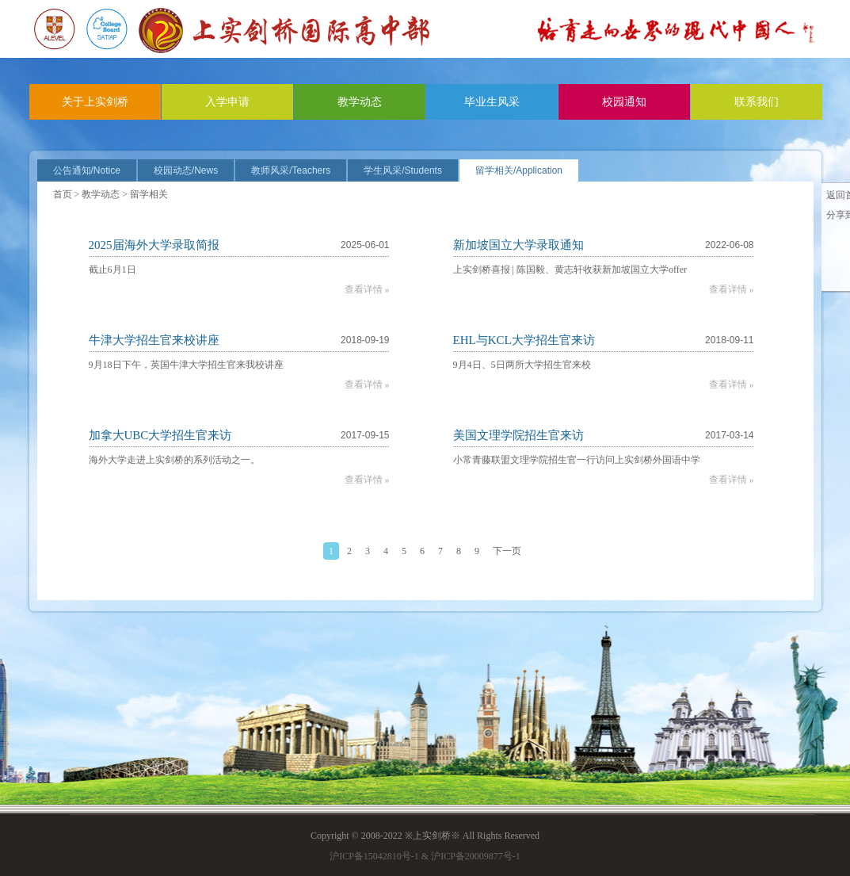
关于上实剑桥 (95, 102)
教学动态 (359, 102)
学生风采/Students (403, 170)
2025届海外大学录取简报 (154, 245)
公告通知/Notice (86, 170)
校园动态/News (186, 170)
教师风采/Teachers (290, 170)
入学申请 (227, 102)
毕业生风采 (492, 102)
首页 (62, 194)
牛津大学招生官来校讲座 (154, 340)
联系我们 (756, 102)
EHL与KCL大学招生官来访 (524, 340)
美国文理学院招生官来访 (518, 435)
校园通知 (624, 102)
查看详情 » (367, 289)
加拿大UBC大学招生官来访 (160, 435)
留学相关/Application (518, 170)
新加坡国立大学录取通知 (518, 245)
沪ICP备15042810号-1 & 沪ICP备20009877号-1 (425, 856)
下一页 (507, 551)
